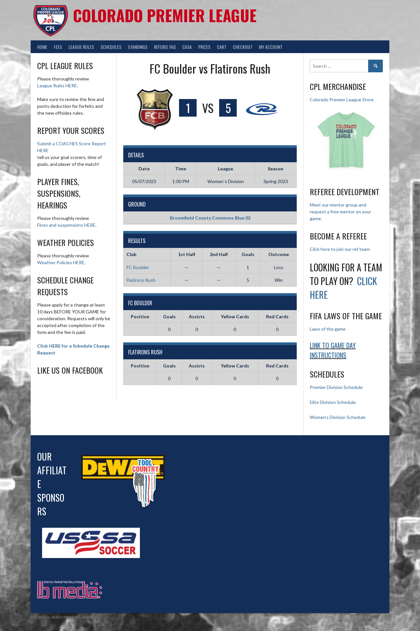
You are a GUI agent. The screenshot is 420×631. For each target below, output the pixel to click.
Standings (137, 46)
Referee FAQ (165, 46)
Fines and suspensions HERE (66, 225)
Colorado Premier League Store (342, 99)
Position (140, 316)
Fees (58, 46)
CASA (187, 46)
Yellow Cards (235, 316)
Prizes (204, 46)
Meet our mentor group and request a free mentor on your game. (340, 211)
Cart (221, 46)
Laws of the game (328, 329)
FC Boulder (138, 267)
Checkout (242, 46)
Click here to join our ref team (340, 249)
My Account (270, 46)
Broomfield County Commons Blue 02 (210, 218)
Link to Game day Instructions (333, 350)
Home (42, 46)
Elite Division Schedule (333, 402)
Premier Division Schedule (336, 387)
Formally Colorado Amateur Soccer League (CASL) (340, 617)
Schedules (110, 46)
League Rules (81, 46)
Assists (197, 316)
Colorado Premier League (165, 15)
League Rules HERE (57, 85)
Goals (169, 316)
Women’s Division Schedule (338, 417)
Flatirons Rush (141, 280)
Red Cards (277, 316)
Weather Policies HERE (60, 262)
